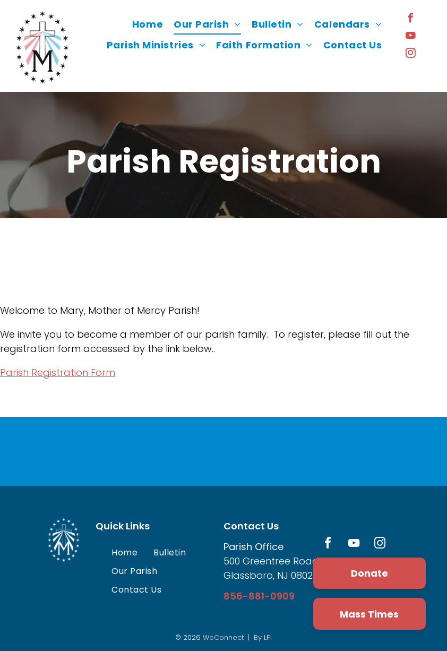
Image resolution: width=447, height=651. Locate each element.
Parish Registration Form (57, 372)
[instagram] (410, 54)
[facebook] (410, 19)
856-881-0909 (259, 596)
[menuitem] (147, 24)
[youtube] (410, 37)
